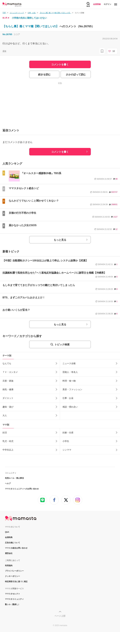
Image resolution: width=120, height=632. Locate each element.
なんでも (6, 363)
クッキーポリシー (12, 576)
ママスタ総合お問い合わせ (16, 548)
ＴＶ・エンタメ (10, 372)
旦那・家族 (7, 381)
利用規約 (8, 565)
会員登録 (97, 4)
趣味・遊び (7, 407)
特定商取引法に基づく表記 (16, 581)
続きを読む (44, 74)
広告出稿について (12, 543)
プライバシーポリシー (14, 571)
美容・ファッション (72, 389)
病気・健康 (7, 389)
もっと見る (60, 240)
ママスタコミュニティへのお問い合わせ (22, 489)
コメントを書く (60, 151)
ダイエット (7, 398)
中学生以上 (7, 449)
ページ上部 (60, 616)
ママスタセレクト (12, 594)
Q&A (7, 532)
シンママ (66, 449)
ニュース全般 (69, 363)
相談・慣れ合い (70, 407)
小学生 (65, 441)
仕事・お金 (67, 398)
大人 (4, 415)
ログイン (107, 4)
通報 (4, 51)
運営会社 (8, 553)
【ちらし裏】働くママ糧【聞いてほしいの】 (31, 26)
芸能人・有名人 (70, 372)
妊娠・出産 (67, 432)
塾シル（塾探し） (12, 604)
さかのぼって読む (76, 74)
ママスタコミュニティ (14, 599)
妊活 (4, 432)
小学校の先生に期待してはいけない (29, 18)
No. (7, 34)
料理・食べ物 (69, 381)
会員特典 (8, 537)
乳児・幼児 (7, 441)
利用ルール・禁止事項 (14, 478)
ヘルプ (8, 483)
